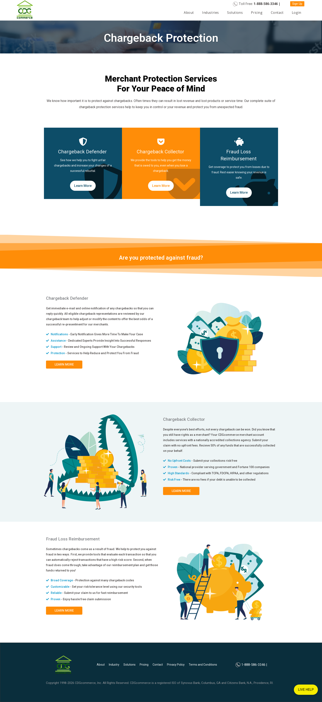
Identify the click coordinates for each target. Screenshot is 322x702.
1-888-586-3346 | (254, 665)
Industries (210, 12)
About (189, 12)
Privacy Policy (176, 664)
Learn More (83, 186)
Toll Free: (259, 3)
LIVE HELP (306, 687)
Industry (114, 664)
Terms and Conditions (203, 664)
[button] (297, 3)
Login (296, 12)
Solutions (235, 12)
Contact (277, 12)
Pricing (256, 12)
